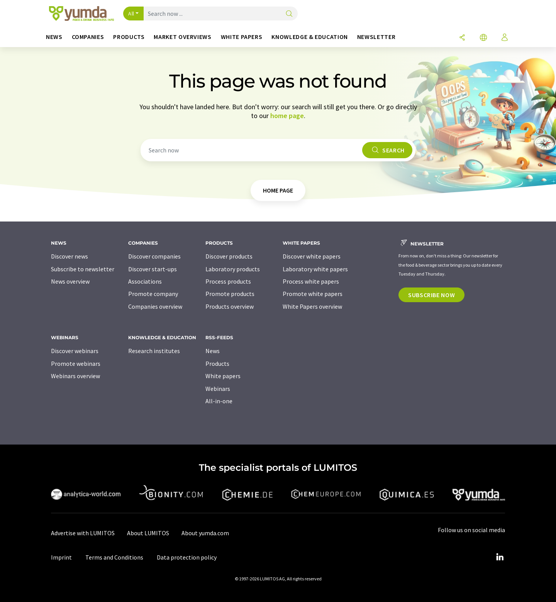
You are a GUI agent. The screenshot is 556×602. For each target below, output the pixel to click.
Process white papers (311, 281)
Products (217, 363)
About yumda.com (205, 533)
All (131, 13)
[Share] (462, 38)
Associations (145, 281)
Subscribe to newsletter (82, 269)
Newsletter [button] (376, 37)
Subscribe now (431, 295)
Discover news (69, 256)
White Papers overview (312, 306)
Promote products (229, 294)
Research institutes (154, 351)
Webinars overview (75, 376)
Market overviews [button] (182, 37)
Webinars (217, 388)
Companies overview (155, 306)
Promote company (153, 294)
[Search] (289, 14)
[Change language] (483, 38)
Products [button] (128, 37)
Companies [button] (88, 37)
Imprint (61, 557)
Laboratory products (232, 269)
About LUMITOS (148, 533)
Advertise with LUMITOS (83, 533)
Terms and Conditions (114, 557)
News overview (70, 281)
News (212, 351)
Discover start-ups (152, 269)
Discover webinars (74, 351)
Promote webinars (75, 363)
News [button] (54, 37)
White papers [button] (242, 37)
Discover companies (154, 256)
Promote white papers (312, 294)
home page (287, 115)
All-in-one (218, 401)
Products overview (229, 306)
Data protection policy (187, 557)
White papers (223, 376)
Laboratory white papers (315, 269)
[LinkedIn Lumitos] (499, 557)
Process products (228, 281)
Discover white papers (312, 256)
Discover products (229, 256)
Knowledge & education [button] (309, 37)
